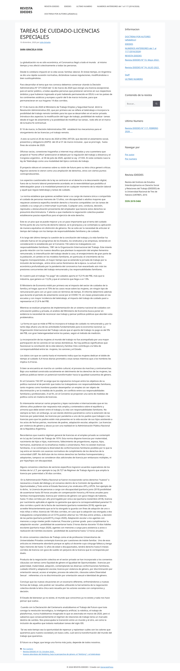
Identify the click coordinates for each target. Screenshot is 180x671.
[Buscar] (156, 104)
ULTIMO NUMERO (84, 6)
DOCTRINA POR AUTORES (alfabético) (60, 13)
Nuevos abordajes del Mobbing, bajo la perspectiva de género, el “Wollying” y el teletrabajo (61, 654)
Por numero (28, 649)
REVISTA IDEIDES (26, 10)
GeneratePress (106, 667)
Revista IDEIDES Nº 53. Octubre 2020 (39, 651)
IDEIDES (67, 6)
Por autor (130, 154)
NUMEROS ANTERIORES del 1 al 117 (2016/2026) (118, 6)
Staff (127, 74)
